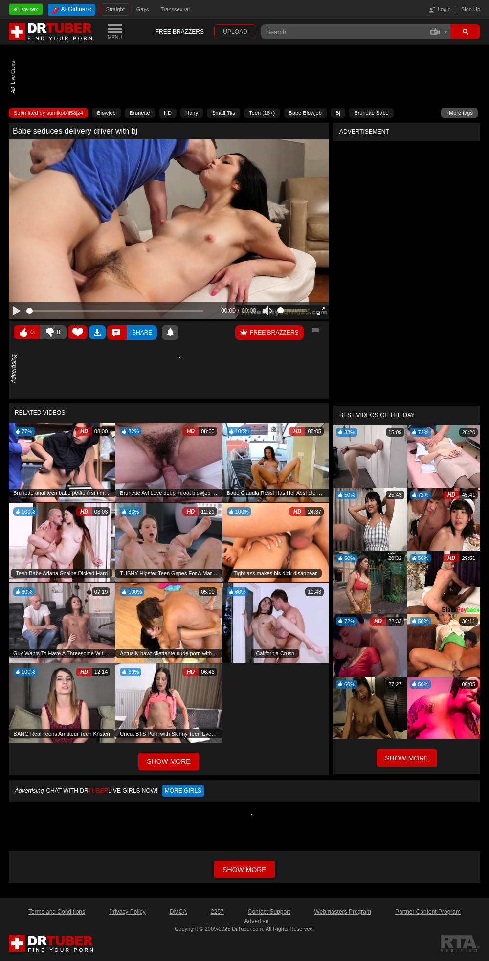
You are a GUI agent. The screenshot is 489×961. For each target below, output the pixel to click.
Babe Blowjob (305, 113)
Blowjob (106, 113)
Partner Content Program (428, 911)
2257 (217, 911)
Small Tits (223, 113)
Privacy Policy (127, 911)
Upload (235, 31)
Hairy (191, 113)
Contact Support (269, 911)
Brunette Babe (371, 113)
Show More (406, 758)
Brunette (140, 113)
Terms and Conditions (56, 911)
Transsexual (175, 9)
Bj (337, 113)
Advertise (256, 921)
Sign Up (470, 9)
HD (168, 113)
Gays (142, 9)
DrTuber (51, 31)
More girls (183, 790)
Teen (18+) (262, 113)
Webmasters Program (342, 911)
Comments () (117, 332)
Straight (115, 9)
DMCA (178, 911)
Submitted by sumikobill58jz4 (48, 113)
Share (142, 332)
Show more (244, 869)
